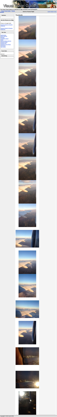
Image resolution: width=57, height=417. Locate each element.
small (49, 11)
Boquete (2, 37)
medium (52, 11)
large (55, 11)
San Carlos (3, 46)
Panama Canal (4, 42)
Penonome (3, 45)
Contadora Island (4, 38)
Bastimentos (3, 35)
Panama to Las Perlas (6, 44)
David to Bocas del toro (6, 41)
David (2, 39)
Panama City (3, 43)
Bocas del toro (4, 36)
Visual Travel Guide (6, 11)
